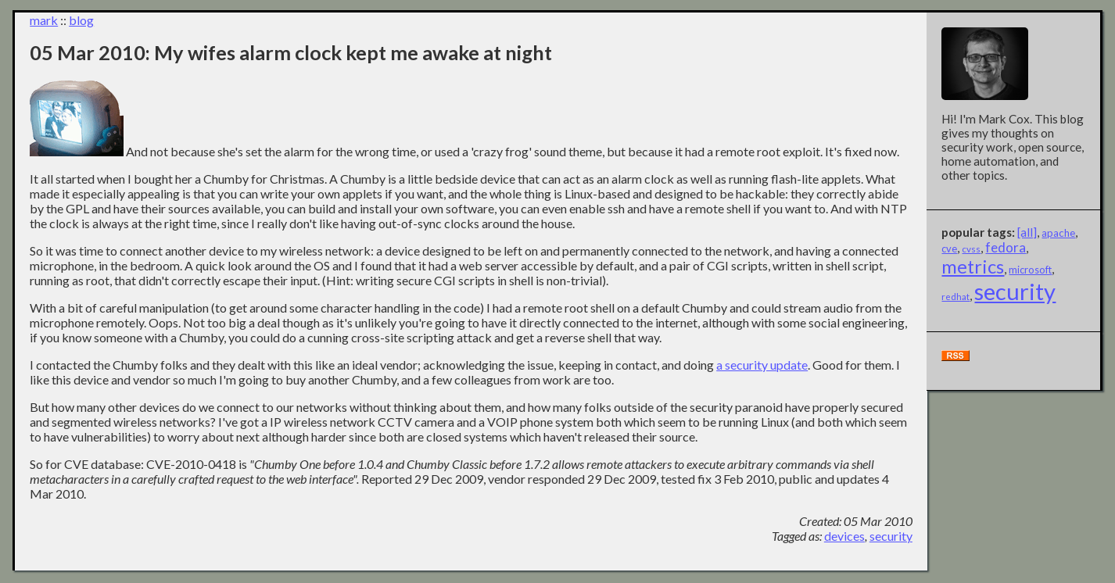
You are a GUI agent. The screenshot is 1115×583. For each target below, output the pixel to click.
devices (844, 535)
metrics (972, 266)
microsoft (1030, 269)
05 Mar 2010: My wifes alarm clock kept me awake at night (291, 52)
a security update (762, 364)
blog (81, 20)
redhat (955, 297)
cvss (971, 249)
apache (1058, 233)
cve (949, 248)
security (890, 535)
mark (44, 20)
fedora (1005, 247)
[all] (1027, 232)
